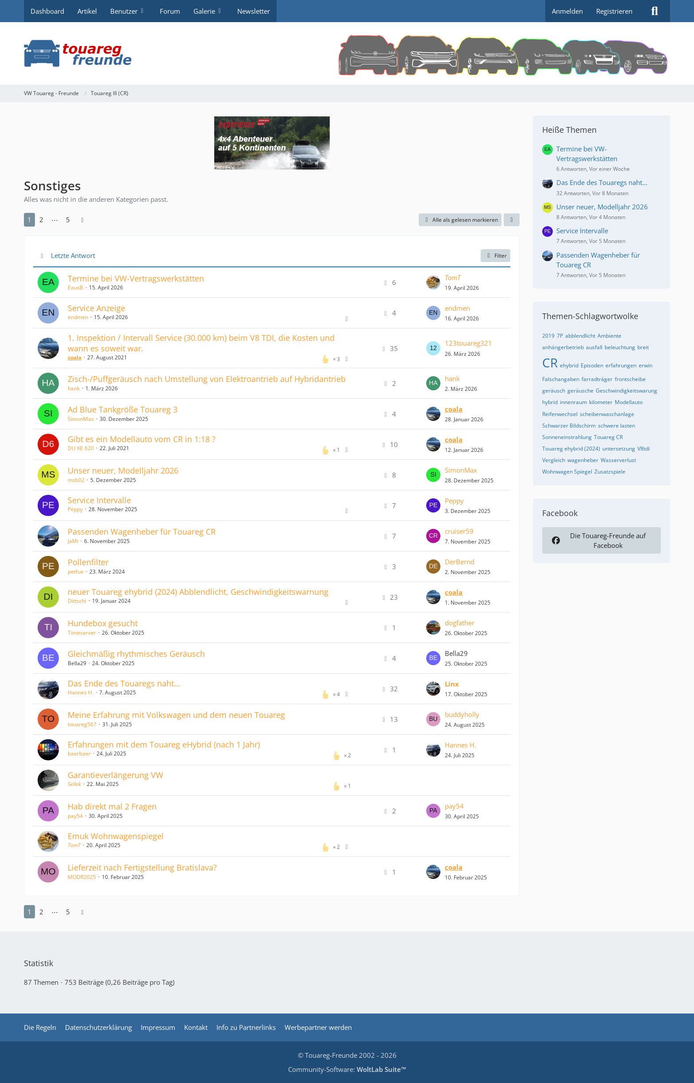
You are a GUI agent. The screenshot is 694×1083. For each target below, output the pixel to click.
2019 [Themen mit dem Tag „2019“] (548, 335)
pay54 (75, 816)
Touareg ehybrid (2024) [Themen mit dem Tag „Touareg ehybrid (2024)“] (571, 448)
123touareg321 (468, 343)
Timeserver (82, 632)
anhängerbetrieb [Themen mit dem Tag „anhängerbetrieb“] (563, 347)
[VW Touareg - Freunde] (347, 53)
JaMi (73, 541)
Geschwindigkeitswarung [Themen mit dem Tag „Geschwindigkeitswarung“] (626, 390)
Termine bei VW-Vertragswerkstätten (136, 278)
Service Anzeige (96, 308)
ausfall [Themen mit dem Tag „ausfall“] (594, 347)
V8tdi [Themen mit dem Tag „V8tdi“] (643, 448)
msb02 (76, 480)
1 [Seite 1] (29, 219)
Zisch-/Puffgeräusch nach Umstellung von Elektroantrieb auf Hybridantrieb (207, 379)
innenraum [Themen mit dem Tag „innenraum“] (573, 402)
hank (74, 388)
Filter (495, 255)
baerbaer (79, 753)
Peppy (75, 509)
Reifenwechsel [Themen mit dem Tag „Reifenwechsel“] (560, 414)
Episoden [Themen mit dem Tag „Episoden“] (592, 365)
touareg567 (82, 724)
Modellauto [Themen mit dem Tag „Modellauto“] (629, 402)
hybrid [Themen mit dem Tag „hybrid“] (550, 402)
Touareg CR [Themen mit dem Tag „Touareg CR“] (608, 437)
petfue (76, 571)
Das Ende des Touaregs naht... (124, 683)
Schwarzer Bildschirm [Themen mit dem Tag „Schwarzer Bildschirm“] (569, 425)
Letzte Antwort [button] (73, 255)
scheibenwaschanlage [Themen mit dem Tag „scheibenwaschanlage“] (607, 414)
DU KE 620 (81, 448)
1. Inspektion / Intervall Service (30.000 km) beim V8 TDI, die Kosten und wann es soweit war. (201, 342)
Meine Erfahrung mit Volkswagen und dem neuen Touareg (176, 714)
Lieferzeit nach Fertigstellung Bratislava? (142, 867)
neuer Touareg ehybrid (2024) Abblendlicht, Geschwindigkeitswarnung (198, 591)
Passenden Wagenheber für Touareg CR (142, 531)
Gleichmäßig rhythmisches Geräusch (136, 653)
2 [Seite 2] (41, 219)
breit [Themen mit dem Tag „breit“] (643, 347)
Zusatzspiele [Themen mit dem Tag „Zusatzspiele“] (609, 471)
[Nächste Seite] (82, 219)
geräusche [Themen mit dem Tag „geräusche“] (580, 390)
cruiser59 (459, 531)
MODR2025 (82, 877)
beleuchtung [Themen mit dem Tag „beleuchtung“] (620, 347)
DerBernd (459, 561)
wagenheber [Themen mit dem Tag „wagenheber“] (582, 460)
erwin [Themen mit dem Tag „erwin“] (645, 365)
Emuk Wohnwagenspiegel (116, 836)
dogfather (459, 622)
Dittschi (77, 601)
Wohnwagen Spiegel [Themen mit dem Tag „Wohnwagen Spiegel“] (567, 471)
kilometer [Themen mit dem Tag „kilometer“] (601, 402)
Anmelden (567, 11)
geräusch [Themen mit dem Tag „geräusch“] (553, 390)
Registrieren (614, 11)
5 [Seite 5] (68, 219)
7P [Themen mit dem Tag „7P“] (560, 335)
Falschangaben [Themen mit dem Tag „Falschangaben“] (560, 379)
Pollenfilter (88, 562)
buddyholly (462, 714)
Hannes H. (80, 692)
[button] (512, 220)
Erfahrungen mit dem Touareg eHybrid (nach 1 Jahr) (164, 744)
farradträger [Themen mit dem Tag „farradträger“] (597, 379)
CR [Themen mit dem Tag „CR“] (550, 362)
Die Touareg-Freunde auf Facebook (598, 540)
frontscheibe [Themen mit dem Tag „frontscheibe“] (630, 379)
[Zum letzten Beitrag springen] (433, 282)
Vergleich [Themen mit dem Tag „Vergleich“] (553, 460)
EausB (75, 287)
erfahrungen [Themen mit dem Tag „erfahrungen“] (620, 365)
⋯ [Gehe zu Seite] (54, 219)
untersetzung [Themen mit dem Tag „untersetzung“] (618, 448)
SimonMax (81, 419)
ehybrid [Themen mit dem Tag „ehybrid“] (569, 365)
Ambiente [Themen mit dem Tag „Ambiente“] (609, 335)
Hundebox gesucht (103, 623)
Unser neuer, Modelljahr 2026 (123, 470)
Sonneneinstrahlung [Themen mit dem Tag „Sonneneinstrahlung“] (567, 437)
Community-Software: (347, 1069)
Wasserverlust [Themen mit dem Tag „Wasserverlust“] (618, 460)
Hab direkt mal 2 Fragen (112, 806)
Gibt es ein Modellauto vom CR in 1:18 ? (142, 439)
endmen (78, 317)
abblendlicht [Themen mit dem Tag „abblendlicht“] (580, 335)
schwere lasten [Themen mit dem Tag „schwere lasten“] (616, 425)
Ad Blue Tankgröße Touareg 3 (122, 409)
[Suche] (654, 11)
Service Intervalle (99, 500)
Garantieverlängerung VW (115, 775)
